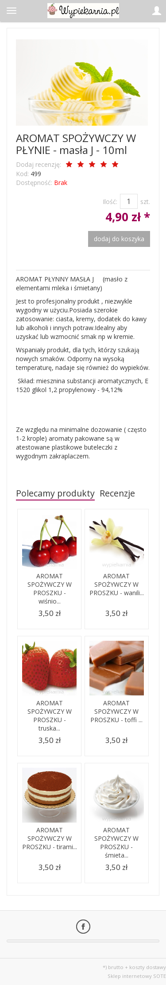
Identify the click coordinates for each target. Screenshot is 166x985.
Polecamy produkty (55, 493)
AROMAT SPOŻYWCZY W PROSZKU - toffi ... (116, 711)
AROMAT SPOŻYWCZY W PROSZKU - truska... (49, 715)
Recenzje (117, 493)
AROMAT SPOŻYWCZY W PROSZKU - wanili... (116, 584)
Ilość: (110, 201)
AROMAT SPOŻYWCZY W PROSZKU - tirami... (49, 838)
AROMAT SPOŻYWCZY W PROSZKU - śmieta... (116, 842)
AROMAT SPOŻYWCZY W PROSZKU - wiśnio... (49, 588)
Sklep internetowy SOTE (137, 976)
